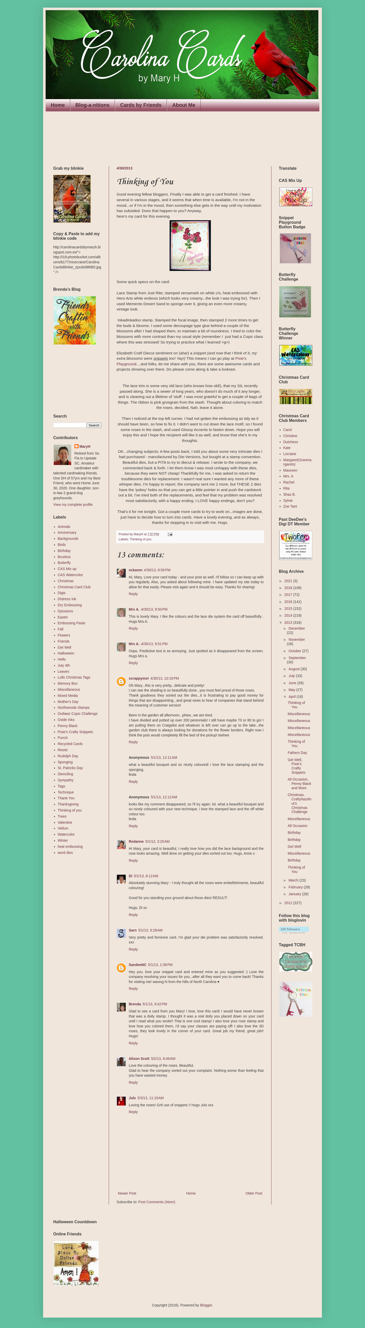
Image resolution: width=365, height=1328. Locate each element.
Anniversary (67, 532)
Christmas (66, 581)
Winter (63, 840)
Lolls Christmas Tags (74, 677)
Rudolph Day (68, 756)
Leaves (63, 671)
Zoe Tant (290, 506)
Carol (287, 430)
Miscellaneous (69, 689)
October (295, 651)
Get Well (64, 647)
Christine (290, 436)
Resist (63, 750)
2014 (288, 615)
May (292, 690)
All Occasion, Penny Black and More (299, 783)
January (295, 894)
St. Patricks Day (70, 768)
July (292, 676)
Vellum (63, 828)
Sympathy (66, 780)
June (292, 683)
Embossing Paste (71, 623)
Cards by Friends (140, 105)
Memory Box (68, 683)
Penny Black (68, 726)
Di (130, 876)
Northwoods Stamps (74, 707)
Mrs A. (134, 609)
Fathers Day (297, 753)
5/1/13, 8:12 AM (146, 876)
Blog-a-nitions (93, 105)
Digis (62, 593)
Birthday (64, 551)
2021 (288, 581)
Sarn (133, 930)
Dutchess (290, 442)
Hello (62, 659)
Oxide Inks (66, 720)
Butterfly (64, 563)
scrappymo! (139, 678)
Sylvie (288, 500)
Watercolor (66, 834)
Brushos (64, 557)
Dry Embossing (70, 605)
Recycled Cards (70, 744)
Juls (132, 1098)
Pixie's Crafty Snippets (75, 732)
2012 (288, 903)
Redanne (136, 841)
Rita (286, 488)
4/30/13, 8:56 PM (157, 570)
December (296, 628)
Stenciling (65, 774)
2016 (288, 602)
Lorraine (289, 454)
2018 (288, 588)
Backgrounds (68, 539)
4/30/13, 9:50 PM (154, 609)
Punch (63, 738)
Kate (287, 448)
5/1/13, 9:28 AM (150, 930)
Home (58, 105)
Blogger (206, 1305)
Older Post (254, 1193)
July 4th (64, 665)
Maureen (290, 470)
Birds (62, 545)
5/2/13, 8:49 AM (163, 1059)
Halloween (66, 653)
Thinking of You (296, 705)
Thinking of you (140, 539)
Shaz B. (289, 494)
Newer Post (127, 1193)
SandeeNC (138, 965)
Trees (62, 816)
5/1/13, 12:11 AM (164, 757)
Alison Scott (139, 1059)
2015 (288, 609)
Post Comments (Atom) (156, 1202)
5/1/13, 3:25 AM (157, 841)
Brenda (135, 1004)
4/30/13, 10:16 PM (164, 678)
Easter (63, 617)
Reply (133, 594)
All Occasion (297, 826)
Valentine (65, 822)
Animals (64, 527)
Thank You (66, 798)
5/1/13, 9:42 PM (154, 1004)
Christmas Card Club (74, 587)
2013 (288, 622)
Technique (66, 792)
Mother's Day (68, 702)
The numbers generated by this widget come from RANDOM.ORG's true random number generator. (73, 379)
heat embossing (70, 846)
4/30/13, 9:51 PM (154, 644)
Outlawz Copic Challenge (78, 714)
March (293, 880)
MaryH (85, 446)
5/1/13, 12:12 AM (164, 797)
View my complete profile (73, 505)
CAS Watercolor (70, 575)
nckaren (135, 570)
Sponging (65, 762)
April (292, 697)
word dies (65, 853)
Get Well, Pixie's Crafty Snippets (296, 766)
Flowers (64, 635)
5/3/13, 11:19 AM (150, 1098)
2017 (288, 595)
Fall (61, 629)
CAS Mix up (67, 569)
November (296, 639)
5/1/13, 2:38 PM (160, 965)
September (297, 658)
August (294, 669)
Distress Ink (67, 599)
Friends (64, 641)
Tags (61, 786)
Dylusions (65, 611)
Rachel (289, 482)
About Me (183, 105)
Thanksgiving (68, 804)
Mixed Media (68, 696)
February (296, 887)
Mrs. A (288, 476)
